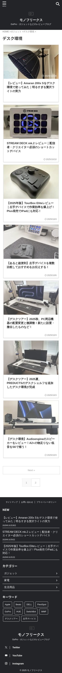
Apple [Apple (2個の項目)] (7, 604)
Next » (31, 470)
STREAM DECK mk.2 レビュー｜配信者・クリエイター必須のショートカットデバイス (30, 533)
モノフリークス (31, 20)
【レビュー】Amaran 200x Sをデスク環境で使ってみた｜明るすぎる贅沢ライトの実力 (30, 519)
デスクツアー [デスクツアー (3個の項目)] (11, 618)
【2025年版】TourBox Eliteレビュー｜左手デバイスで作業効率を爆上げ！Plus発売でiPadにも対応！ (30, 549)
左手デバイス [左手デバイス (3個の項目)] (29, 618)
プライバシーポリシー (46, 502)
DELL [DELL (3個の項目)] (29, 604)
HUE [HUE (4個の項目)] (18, 611)
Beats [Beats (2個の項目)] (18, 604)
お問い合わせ (27, 502)
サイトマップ (12, 502)
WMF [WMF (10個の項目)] (43, 611)
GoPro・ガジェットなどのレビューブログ (31, 639)
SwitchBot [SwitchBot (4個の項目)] (31, 611)
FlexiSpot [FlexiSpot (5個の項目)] (41, 604)
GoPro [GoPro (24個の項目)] (8, 611)
